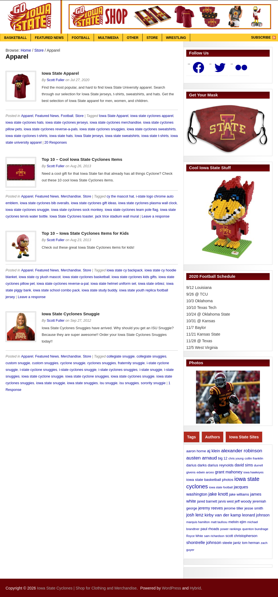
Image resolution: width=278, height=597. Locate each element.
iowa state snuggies (82, 383)
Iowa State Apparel (60, 73)
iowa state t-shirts (155, 136)
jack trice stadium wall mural (117, 216)
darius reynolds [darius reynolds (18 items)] (221, 465)
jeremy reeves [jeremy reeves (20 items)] (210, 508)
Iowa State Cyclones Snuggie (71, 313)
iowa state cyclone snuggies (87, 376)
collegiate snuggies (151, 356)
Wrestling (176, 38)
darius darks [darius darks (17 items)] (196, 465)
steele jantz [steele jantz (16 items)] (231, 543)
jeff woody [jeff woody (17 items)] (243, 501)
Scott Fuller (55, 80)
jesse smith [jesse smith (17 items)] (253, 508)
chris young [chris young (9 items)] (236, 458)
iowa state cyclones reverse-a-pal (63, 284)
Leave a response (156, 216)
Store (152, 38)
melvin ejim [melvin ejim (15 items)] (237, 522)
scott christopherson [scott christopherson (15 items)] (241, 536)
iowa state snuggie (50, 383)
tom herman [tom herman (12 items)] (251, 543)
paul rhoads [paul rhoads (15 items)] (209, 529)
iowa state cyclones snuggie (27, 210)
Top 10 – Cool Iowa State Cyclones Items (82, 159)
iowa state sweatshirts (122, 136)
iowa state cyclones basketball (86, 277)
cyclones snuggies (101, 363)
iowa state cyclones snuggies (102, 129)
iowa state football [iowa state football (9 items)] (221, 487)
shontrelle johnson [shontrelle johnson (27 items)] (203, 542)
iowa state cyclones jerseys (67, 122)
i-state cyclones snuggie (77, 370)
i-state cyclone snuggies (38, 370)
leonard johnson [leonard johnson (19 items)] (256, 515)
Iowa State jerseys (89, 136)
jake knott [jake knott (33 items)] (218, 493)
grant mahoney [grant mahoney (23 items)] (228, 472)
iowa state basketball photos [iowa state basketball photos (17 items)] (209, 480)
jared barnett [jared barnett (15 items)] (207, 501)
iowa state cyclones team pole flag (131, 210)
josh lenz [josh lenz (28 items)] (194, 515)
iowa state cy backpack (124, 270)
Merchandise (71, 196)
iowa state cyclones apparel (151, 116)
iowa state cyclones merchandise (115, 122)
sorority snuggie (153, 383)
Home (26, 50)
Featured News (49, 38)
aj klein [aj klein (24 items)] (213, 450)
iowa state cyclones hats (25, 122)
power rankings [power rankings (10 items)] (230, 529)
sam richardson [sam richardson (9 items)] (214, 536)
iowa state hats (61, 136)
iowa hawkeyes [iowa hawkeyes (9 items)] (254, 472)
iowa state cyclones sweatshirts (151, 129)
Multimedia (108, 38)
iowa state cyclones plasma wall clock (147, 203)
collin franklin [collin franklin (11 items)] (254, 458)
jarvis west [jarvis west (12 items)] (226, 501)
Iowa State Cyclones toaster (71, 216)
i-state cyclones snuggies (118, 370)
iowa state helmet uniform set (113, 284)
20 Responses (55, 142)
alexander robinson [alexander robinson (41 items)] (241, 450)
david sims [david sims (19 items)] (244, 465)
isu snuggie (109, 383)
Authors (212, 437)
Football (81, 38)
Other (132, 38)
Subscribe (261, 37)
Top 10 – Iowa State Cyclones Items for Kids (85, 233)
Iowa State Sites (244, 437)
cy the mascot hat (120, 196)
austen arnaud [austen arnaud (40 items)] (201, 458)
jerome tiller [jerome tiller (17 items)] (234, 508)
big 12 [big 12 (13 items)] (222, 458)
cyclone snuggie (72, 363)
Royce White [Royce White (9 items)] (194, 536)
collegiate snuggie (120, 356)
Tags (191, 437)
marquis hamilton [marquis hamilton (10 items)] (198, 522)
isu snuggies (129, 383)
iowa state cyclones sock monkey (77, 210)
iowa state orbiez (151, 284)
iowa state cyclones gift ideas (93, 203)
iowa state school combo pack (56, 290)
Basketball (15, 38)
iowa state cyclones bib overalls (44, 203)
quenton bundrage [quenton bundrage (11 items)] (255, 529)
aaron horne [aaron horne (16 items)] (196, 451)
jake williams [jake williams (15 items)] (239, 494)
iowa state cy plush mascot (40, 277)
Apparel (27, 116)
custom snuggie (18, 363)
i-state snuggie (151, 370)
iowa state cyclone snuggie (42, 376)
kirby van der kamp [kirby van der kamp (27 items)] (223, 515)
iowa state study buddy (99, 290)
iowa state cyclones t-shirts (26, 136)
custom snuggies (45, 363)
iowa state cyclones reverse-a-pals (51, 129)
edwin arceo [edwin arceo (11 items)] (205, 472)
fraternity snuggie (131, 363)
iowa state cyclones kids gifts (134, 277)
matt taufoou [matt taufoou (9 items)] (219, 522)
